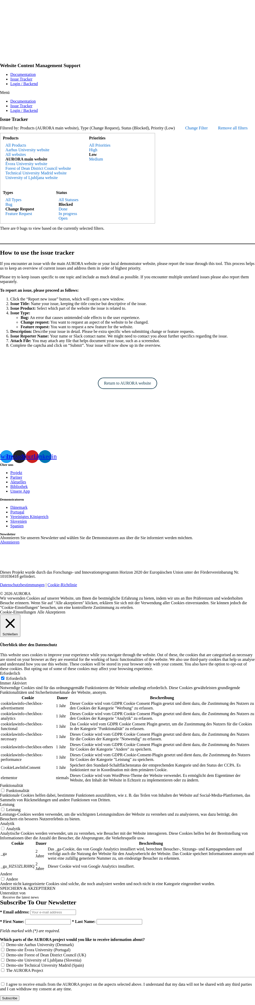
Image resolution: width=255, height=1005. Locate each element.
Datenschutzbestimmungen (22, 585)
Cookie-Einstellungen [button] (18, 612)
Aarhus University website (27, 150)
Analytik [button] (7, 823)
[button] (127, 92)
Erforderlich (16, 678)
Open (63, 218)
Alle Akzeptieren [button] (51, 612)
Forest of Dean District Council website (38, 168)
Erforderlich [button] (10, 673)
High (93, 150)
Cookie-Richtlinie (62, 585)
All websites (15, 154)
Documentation (23, 74)
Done (63, 209)
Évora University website (26, 164)
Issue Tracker (21, 79)
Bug (8, 204)
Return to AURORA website (127, 383)
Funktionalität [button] (11, 785)
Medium (96, 159)
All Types (13, 200)
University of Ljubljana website (31, 177)
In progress (68, 213)
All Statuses (69, 200)
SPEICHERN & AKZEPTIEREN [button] (27, 888)
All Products (15, 145)
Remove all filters (233, 128)
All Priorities (99, 145)
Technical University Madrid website (35, 173)
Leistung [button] (7, 804)
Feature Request (18, 213)
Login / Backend (24, 84)
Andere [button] (6, 874)
